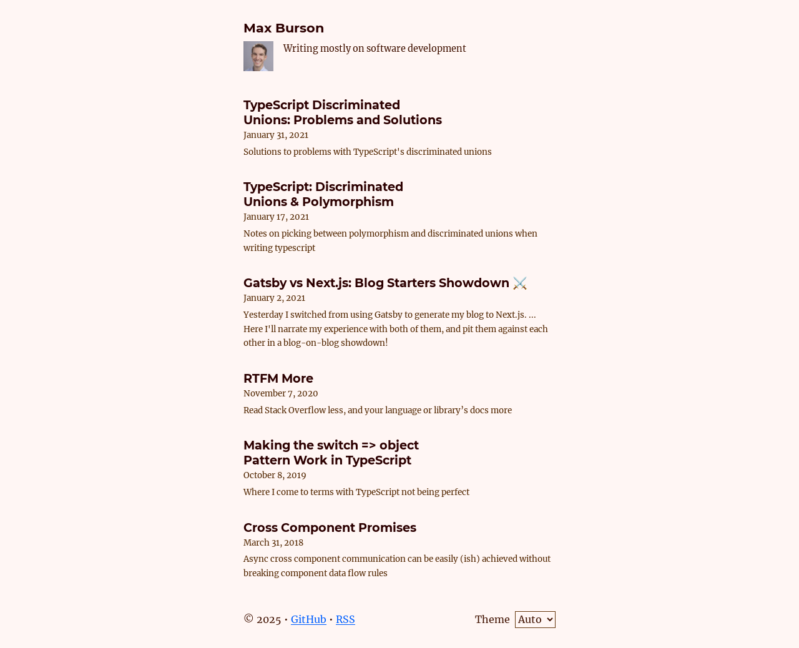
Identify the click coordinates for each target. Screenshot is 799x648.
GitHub (308, 619)
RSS (345, 619)
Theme (492, 619)
